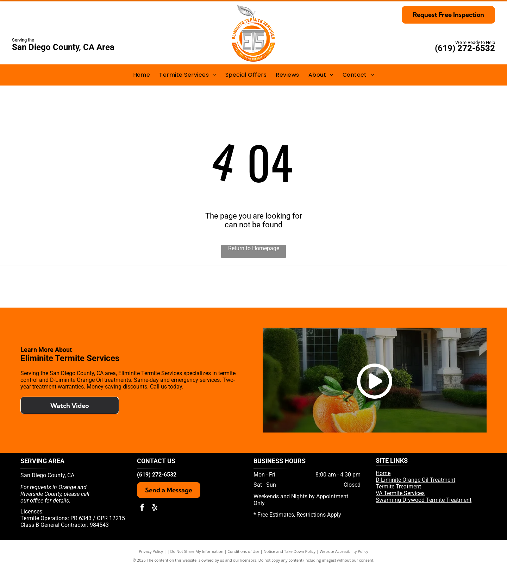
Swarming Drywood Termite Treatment (423, 500)
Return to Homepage (253, 248)
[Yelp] (238, 286)
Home (383, 473)
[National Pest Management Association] (451, 286)
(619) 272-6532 (465, 48)
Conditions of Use (243, 551)
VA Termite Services (400, 493)
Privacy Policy (151, 551)
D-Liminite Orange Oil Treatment (415, 480)
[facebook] (142, 508)
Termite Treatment (398, 486)
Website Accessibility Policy (344, 551)
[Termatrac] (380, 286)
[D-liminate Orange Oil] (309, 286)
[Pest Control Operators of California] (167, 286)
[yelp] (154, 508)
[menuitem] (142, 75)
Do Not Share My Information (197, 551)
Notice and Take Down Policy (290, 551)
